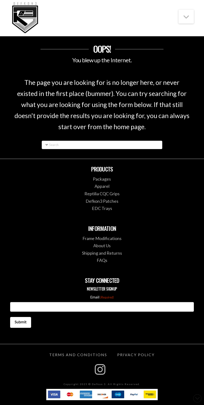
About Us (102, 245)
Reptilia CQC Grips (102, 193)
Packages (102, 179)
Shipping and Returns (102, 253)
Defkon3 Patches (102, 201)
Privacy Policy (136, 354)
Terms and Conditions (78, 354)
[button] (186, 17)
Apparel (102, 186)
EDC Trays (102, 208)
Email (102, 297)
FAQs (102, 260)
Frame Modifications (102, 238)
